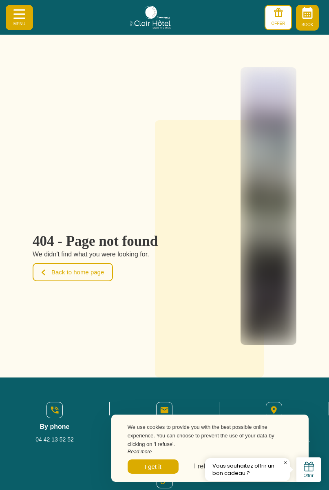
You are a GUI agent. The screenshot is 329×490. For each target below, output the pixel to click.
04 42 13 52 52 (54, 439)
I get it (153, 466)
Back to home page (73, 272)
